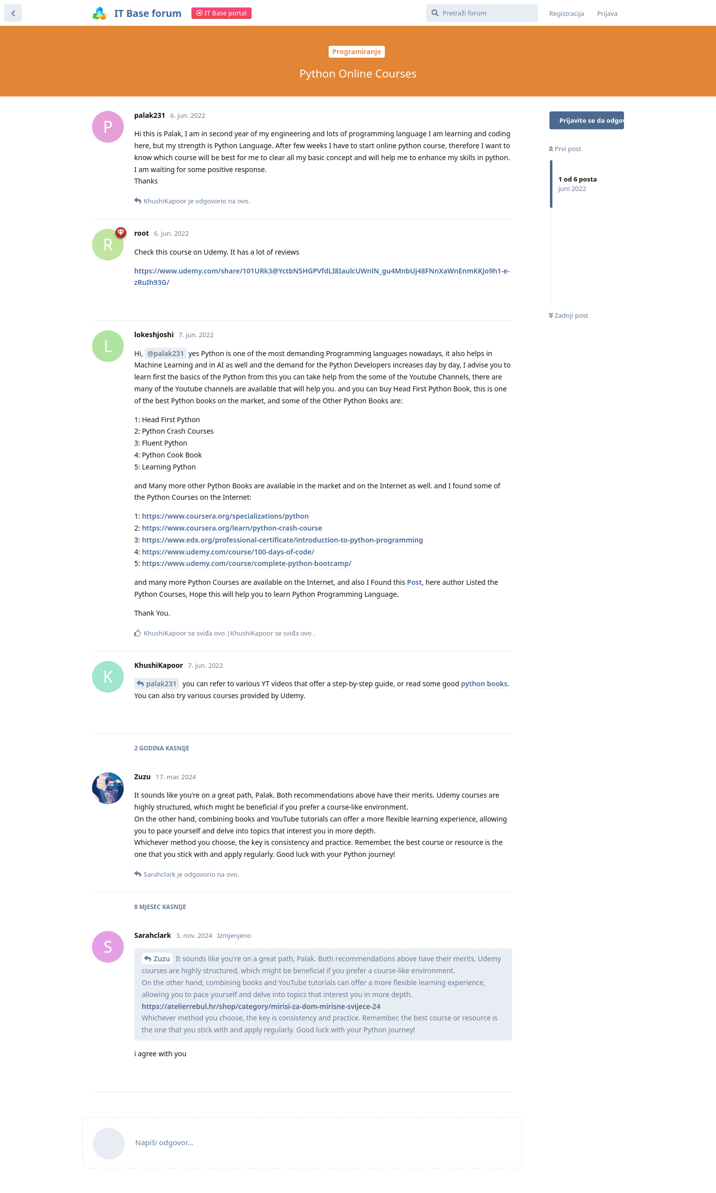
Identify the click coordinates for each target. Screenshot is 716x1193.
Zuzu (162, 958)
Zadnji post (568, 315)
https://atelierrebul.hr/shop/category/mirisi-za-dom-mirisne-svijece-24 (261, 1006)
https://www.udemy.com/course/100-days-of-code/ (228, 551)
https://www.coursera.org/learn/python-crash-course (232, 528)
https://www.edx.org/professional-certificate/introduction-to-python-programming (282, 540)
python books (484, 683)
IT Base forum (147, 13)
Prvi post (565, 148)
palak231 (161, 683)
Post (414, 582)
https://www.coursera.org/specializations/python (225, 516)
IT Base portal (221, 12)
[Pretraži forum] (482, 13)
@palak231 (165, 353)
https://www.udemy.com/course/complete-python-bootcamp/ (246, 563)
